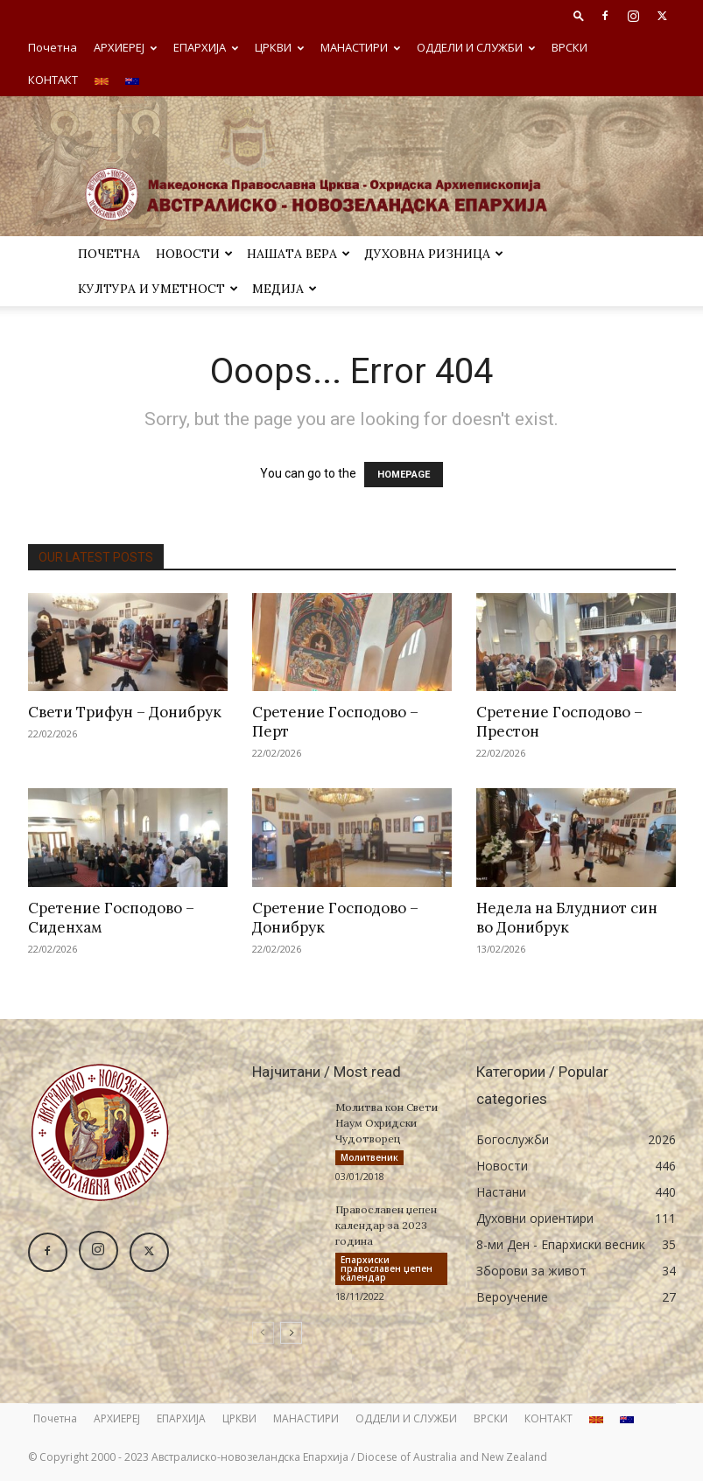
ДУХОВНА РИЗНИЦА (433, 254)
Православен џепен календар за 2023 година (386, 1225)
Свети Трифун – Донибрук (124, 712)
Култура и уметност (158, 289)
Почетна (52, 47)
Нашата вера (298, 254)
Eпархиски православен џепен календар (386, 1268)
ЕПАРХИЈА (205, 47)
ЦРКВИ (279, 47)
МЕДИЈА (284, 289)
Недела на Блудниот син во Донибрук (566, 917)
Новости (194, 254)
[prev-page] (263, 1333)
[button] (579, 15)
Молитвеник (369, 1157)
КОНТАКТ (53, 79)
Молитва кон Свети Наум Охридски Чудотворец (386, 1122)
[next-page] (291, 1333)
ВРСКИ (569, 47)
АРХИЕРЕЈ (125, 47)
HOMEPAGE (403, 474)
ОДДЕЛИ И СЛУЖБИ (476, 47)
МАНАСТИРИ (360, 47)
